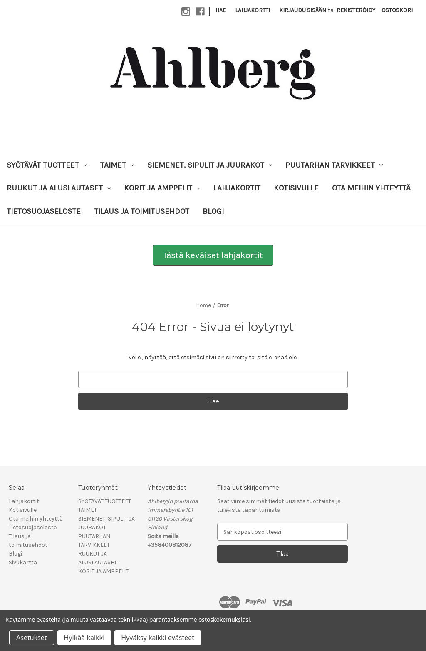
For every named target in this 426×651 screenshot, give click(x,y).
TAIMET (117, 165)
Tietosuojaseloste (44, 211)
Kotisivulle (296, 188)
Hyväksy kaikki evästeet (157, 637)
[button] (213, 255)
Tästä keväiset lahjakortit (213, 255)
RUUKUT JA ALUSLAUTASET (59, 188)
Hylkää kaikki (84, 637)
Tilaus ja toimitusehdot (141, 211)
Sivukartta (23, 562)
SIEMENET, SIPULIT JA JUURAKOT (209, 165)
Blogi (213, 211)
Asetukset (31, 637)
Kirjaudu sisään (302, 10)
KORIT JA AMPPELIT (162, 188)
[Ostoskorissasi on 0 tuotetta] (397, 10)
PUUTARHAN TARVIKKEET (334, 165)
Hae (220, 10)
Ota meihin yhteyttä (371, 188)
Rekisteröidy (356, 10)
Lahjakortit (236, 188)
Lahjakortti (252, 10)
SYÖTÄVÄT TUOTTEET (47, 165)
